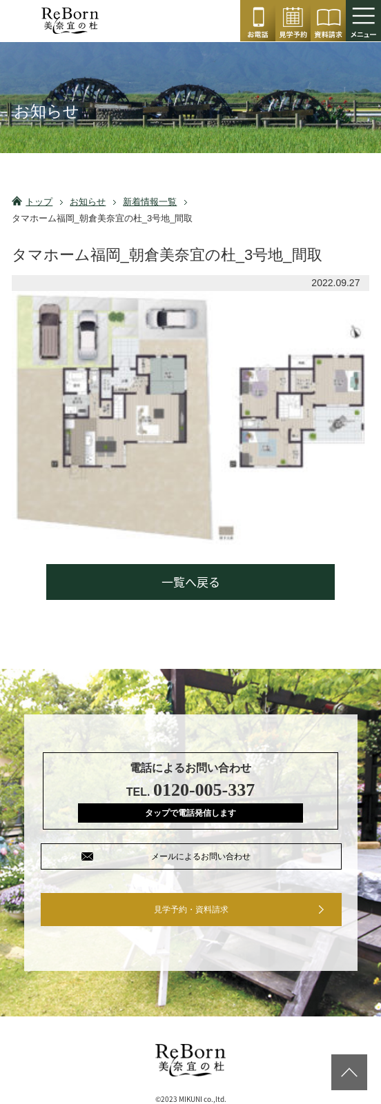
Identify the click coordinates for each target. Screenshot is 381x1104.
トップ (39, 202)
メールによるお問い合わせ (201, 856)
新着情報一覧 (150, 202)
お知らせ (88, 202)
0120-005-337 (257, 20)
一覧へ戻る (191, 581)
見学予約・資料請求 (191, 909)
